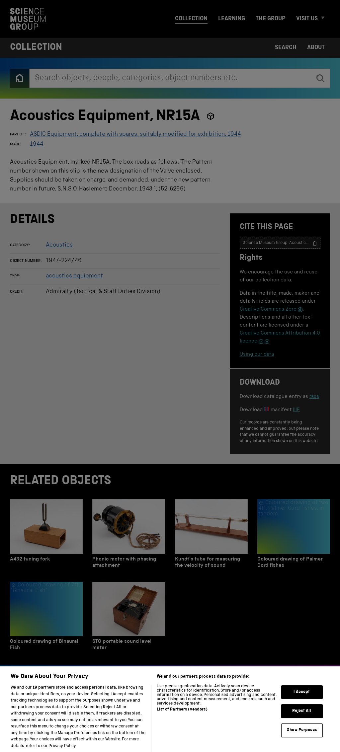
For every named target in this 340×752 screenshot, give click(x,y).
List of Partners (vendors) (182, 715)
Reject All (301, 716)
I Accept (302, 697)
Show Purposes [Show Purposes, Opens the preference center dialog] (302, 735)
